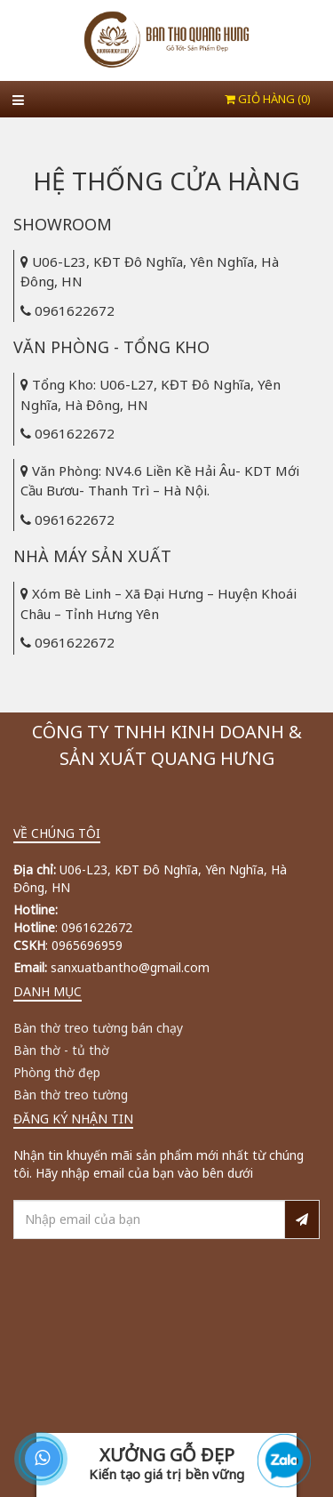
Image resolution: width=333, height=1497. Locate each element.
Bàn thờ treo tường (70, 1094)
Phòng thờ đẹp (56, 1072)
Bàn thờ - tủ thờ (61, 1050)
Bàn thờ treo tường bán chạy (98, 1027)
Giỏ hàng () (268, 99)
